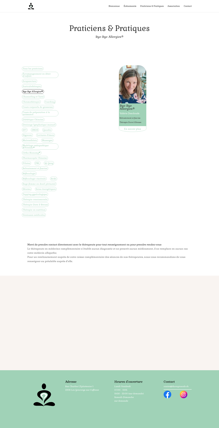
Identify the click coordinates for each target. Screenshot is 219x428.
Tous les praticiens (33, 68)
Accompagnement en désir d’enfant (37, 74)
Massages (47, 140)
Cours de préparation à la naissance (36, 113)
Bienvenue (114, 6)
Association (174, 6)
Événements (130, 6)
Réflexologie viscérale (34, 178)
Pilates (26, 163)
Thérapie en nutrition (34, 209)
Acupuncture (29, 81)
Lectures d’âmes (45, 135)
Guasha (47, 130)
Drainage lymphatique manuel (39, 124)
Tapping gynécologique (35, 194)
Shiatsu (27, 189)
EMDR (35, 130)
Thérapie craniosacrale (35, 199)
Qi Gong (49, 163)
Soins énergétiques (46, 189)
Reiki (53, 178)
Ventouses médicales (34, 215)
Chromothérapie (31, 101)
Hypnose (27, 135)
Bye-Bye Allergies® (33, 91)
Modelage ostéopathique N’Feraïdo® (36, 146)
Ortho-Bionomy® (31, 152)
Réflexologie (29, 173)
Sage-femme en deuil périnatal (39, 184)
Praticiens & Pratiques (152, 6)
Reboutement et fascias (35, 168)
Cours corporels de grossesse (38, 107)
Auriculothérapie (32, 86)
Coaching (50, 101)
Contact (188, 6)
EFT (25, 130)
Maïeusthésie (30, 140)
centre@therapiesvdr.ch (176, 386)
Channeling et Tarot (33, 96)
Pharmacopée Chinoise (35, 158)
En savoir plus (132, 129)
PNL (37, 163)
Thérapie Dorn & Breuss (35, 204)
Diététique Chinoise (33, 119)
